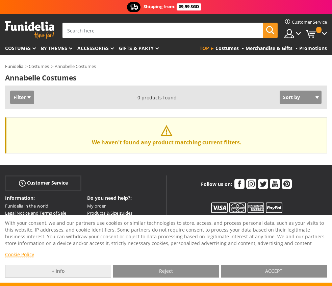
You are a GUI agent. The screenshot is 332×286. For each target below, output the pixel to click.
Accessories (93, 48)
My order (96, 206)
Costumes (18, 48)
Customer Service (43, 183)
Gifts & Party (136, 48)
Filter (20, 97)
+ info (58, 271)
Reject (166, 271)
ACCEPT (273, 271)
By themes (54, 48)
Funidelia (14, 66)
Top (204, 48)
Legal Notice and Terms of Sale (35, 213)
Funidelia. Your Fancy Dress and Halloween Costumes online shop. (29, 30)
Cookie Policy (19, 254)
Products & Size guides (109, 213)
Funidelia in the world (26, 206)
